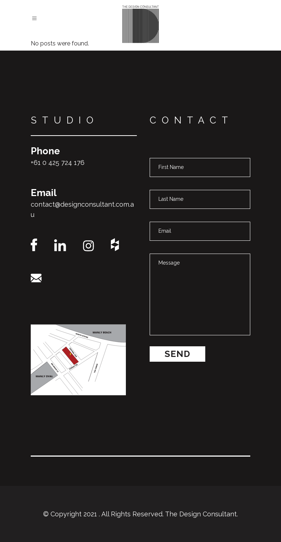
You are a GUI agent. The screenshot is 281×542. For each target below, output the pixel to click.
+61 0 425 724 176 (58, 162)
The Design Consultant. (201, 514)
